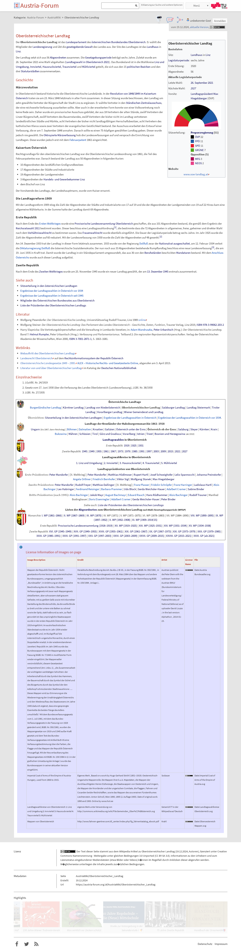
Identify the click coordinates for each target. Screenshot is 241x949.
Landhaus (196, 55)
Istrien (140, 434)
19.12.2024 (182, 851)
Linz (208, 55)
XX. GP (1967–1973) (160, 531)
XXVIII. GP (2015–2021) (179, 536)
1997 (149, 451)
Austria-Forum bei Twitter (27, 944)
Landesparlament (76, 42)
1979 (127, 451)
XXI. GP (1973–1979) (184, 531)
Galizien (109, 429)
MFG (197, 159)
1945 (84, 451)
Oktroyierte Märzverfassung (60, 135)
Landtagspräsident (202, 94)
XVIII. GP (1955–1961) (111, 531)
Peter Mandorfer (58, 474)
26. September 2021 (202, 82)
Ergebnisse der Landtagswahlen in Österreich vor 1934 (51, 290)
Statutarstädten (30, 71)
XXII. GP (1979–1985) (209, 531)
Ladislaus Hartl (203, 485)
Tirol (95, 434)
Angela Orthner (82, 479)
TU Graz (219, 5)
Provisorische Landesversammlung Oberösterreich (104, 223)
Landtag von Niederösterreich (102, 407)
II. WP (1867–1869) (74, 515)
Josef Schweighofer (161, 474)
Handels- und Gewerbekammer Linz (64, 179)
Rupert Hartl (141, 474)
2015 (170, 451)
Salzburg (183, 429)
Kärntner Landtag (73, 407)
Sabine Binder (196, 489)
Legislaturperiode (178, 60)
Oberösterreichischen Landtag (123, 509)
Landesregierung (42, 47)
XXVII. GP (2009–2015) (151, 536)
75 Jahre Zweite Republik (170, 930)
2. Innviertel (111, 463)
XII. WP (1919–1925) (126, 525)
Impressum (221, 944)
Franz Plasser (141, 485)
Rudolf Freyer (83, 485)
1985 (134, 451)
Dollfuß (143, 243)
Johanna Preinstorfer (209, 474)
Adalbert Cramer (176, 489)
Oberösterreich (137, 42)
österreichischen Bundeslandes (110, 42)
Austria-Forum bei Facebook (17, 944)
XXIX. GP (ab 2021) (204, 536)
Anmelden (220, 21)
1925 (133, 445)
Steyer (194, 429)
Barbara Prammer (111, 489)
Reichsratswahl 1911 (28, 228)
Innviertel (35, 66)
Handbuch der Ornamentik (208, 930)
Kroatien (98, 429)
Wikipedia (124, 851)
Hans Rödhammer (156, 495)
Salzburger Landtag (173, 407)
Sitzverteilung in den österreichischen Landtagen (48, 286)
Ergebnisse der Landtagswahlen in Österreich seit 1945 (51, 295)
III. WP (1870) (94, 515)
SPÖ (197, 145)
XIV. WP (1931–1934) (175, 525)
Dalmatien (85, 429)
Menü (196, 5)
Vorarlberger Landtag (109, 412)
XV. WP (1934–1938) (200, 525)
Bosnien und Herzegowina (170, 434)
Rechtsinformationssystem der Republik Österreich (93, 358)
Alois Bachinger (79, 495)
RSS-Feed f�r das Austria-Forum (36, 944)
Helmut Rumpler (39, 334)
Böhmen (72, 429)
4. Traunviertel (151, 463)
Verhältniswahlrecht (40, 233)
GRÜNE (199, 150)
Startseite (17, 5)
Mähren (73, 434)
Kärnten (204, 429)
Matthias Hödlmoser (120, 474)
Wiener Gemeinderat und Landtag (143, 412)
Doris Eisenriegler (99, 499)
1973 (120, 451)
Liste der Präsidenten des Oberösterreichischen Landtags (53, 305)
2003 (156, 451)
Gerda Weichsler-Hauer (151, 489)
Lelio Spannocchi (185, 474)
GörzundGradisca (110, 434)
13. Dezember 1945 (157, 271)
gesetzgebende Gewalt (79, 47)
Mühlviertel (88, 66)
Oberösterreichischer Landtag (141, 407)
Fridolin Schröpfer (161, 485)
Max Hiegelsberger (163, 479)
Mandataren (183, 252)
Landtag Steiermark (198, 407)
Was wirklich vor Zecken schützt (84, 930)
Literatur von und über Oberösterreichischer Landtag (51, 368)
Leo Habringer (65, 489)
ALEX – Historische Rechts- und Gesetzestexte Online (107, 363)
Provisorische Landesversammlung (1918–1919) (85, 525)
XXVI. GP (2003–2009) (125, 536)
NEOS (198, 163)
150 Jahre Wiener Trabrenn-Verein (41, 930)
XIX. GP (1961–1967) (136, 531)
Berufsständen (152, 252)
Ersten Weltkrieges (50, 223)
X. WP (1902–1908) (119, 520)
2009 (163, 451)
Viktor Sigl (123, 479)
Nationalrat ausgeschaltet (174, 243)
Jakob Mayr (96, 495)
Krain (214, 429)
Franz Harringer (183, 485)
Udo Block (130, 489)
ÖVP (197, 137)
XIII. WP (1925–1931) (150, 525)
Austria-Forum (39, 5)
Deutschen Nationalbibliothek (118, 368)
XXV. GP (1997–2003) (99, 536)
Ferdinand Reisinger (87, 489)
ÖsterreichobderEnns (161, 429)
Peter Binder (168, 499)
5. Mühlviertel (169, 463)
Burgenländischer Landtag (45, 407)
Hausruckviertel (52, 66)
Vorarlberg (129, 434)
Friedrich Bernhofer (104, 479)
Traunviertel (69, 66)
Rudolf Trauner (198, 495)
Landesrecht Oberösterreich (36, 358)
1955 (98, 451)
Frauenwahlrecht (92, 233)
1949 (91, 451)
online (142, 320)
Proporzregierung (202, 132)
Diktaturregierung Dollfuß (35, 248)
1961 (106, 451)
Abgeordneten (58, 57)
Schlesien (84, 434)
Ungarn (35, 429)
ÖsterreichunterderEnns (131, 429)
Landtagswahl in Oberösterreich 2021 (87, 62)
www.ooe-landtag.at (196, 174)
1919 (126, 445)
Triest (149, 434)
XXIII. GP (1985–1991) (49, 536)
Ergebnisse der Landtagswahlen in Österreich (130, 417)
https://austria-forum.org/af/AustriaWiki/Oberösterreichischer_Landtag (115, 884)
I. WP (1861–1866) (52, 515)
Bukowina (61, 434)
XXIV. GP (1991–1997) (74, 536)
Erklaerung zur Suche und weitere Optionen (162, 4)
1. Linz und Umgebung (89, 463)
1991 (141, 451)
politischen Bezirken (138, 66)
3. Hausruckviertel (130, 463)
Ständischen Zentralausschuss (143, 103)
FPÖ (197, 141)
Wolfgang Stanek (141, 479)
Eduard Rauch (136, 495)
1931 (140, 445)
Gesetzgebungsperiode (98, 57)
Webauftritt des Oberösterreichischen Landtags (47, 353)
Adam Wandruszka (141, 329)
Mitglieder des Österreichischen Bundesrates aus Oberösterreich (57, 300)
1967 (113, 451)
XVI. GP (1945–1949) (60, 531)
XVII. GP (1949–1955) (85, 531)
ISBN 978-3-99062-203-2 (210, 324)
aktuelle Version (199, 27)
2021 (177, 451)
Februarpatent (77, 140)
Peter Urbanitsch (163, 329)
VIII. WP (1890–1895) (202, 515)
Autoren (193, 851)
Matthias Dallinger (103, 485)
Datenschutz (205, 944)
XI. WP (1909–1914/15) (144, 520)
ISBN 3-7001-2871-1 (80, 339)
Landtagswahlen (113, 439)
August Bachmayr (115, 495)
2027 (193, 88)
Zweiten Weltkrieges (51, 271)
